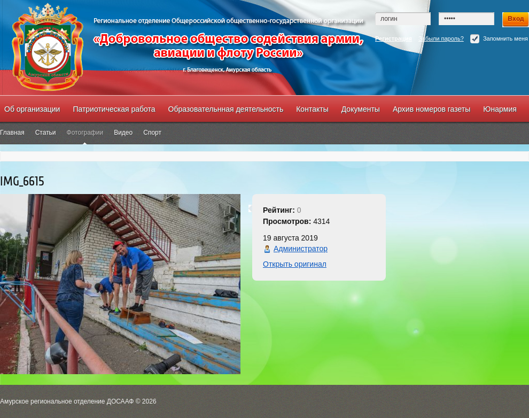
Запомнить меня (499, 38)
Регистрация (393, 38)
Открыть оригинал (294, 264)
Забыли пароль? (441, 38)
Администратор (301, 248)
